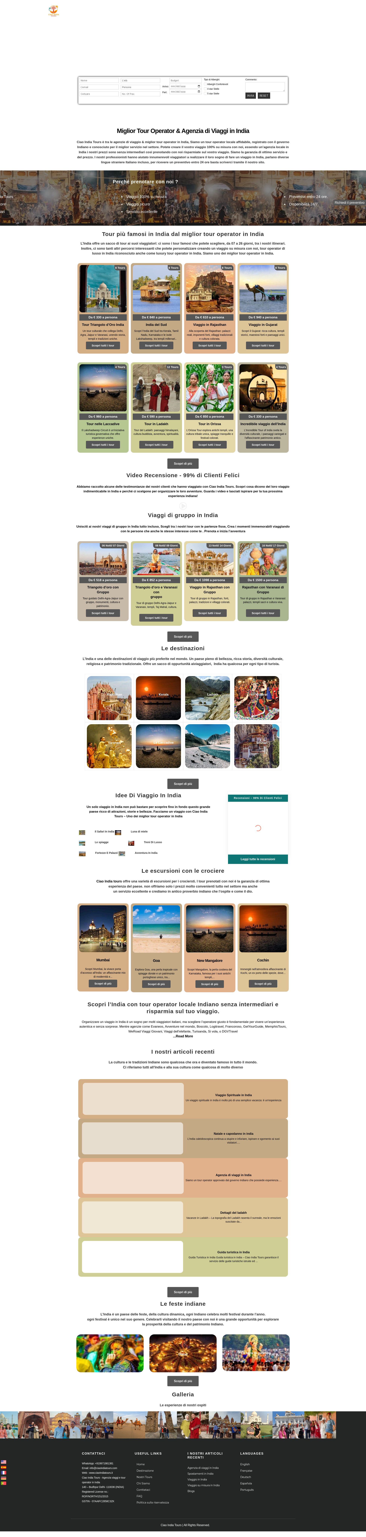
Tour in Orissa (209, 422)
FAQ (139, 1489)
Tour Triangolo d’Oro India (102, 324)
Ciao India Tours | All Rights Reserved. (185, 1518)
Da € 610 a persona (210, 317)
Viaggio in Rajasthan (209, 324)
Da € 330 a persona (103, 317)
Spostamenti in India (200, 1467)
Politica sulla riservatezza (153, 1496)
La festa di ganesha (256, 1346)
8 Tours (120, 267)
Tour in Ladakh (156, 422)
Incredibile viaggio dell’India (263, 422)
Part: (164, 92)
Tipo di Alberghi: (212, 79)
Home (121, 8)
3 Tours (227, 366)
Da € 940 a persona (263, 317)
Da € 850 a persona (210, 415)
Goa (156, 954)
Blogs (191, 1485)
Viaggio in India (197, 1473)
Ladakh (207, 689)
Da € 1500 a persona (263, 578)
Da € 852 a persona (156, 578)
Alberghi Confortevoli (216, 84)
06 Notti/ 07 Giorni (113, 544)
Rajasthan (108, 689)
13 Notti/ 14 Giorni (220, 544)
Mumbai (103, 953)
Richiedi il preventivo (350, 203)
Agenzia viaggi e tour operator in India (62, 24)
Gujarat (256, 689)
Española (246, 1477)
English (245, 1458)
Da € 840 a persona (156, 317)
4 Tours (120, 366)
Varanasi (109, 738)
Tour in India (144, 8)
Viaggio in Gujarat (263, 324)
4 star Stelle (211, 88)
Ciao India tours (109, 875)
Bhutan (256, 738)
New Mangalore (209, 954)
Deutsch (245, 1470)
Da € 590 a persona (156, 415)
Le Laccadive (158, 738)
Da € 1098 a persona (209, 578)
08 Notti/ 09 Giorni (166, 544)
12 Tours (173, 366)
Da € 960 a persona (103, 415)
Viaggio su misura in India (204, 1479)
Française (246, 1464)
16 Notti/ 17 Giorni (273, 544)
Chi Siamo (207, 8)
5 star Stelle (211, 93)
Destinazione (177, 8)
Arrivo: (165, 86)
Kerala (158, 689)
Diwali (183, 1348)
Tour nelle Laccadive (103, 422)
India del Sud (156, 324)
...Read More (183, 1030)
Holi (110, 1348)
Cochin (263, 954)
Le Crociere (237, 8)
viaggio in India (110, 800)
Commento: (251, 79)
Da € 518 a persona (103, 578)
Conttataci (143, 1483)
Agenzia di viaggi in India (203, 1461)
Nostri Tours (144, 1470)
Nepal (207, 738)
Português (247, 1483)
